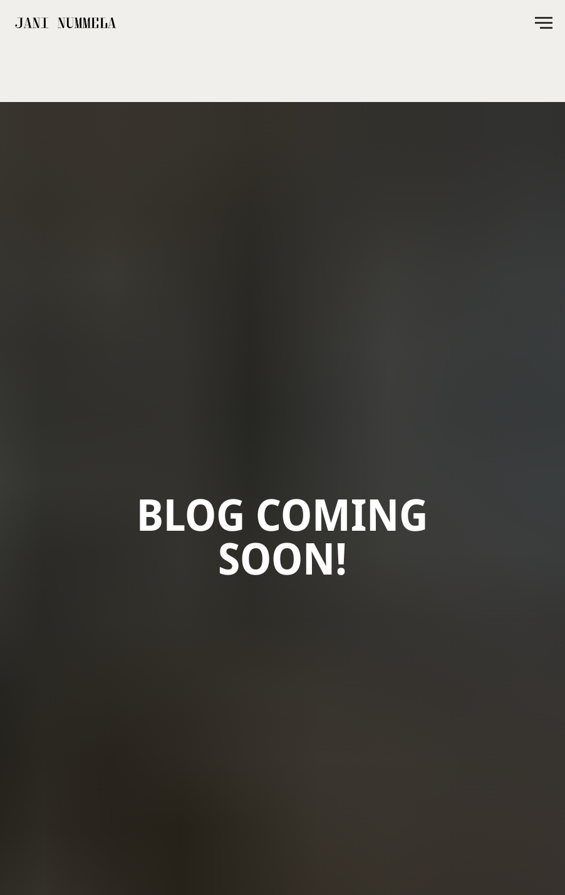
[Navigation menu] (543, 23)
